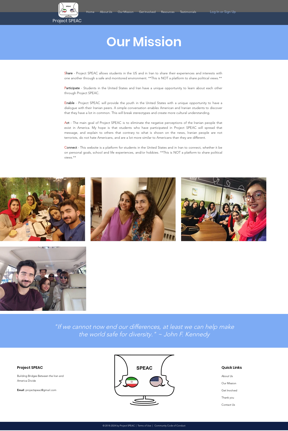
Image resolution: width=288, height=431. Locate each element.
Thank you (228, 397)
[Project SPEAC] (67, 21)
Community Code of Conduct (169, 425)
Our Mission (229, 383)
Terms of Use (144, 425)
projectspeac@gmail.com (41, 390)
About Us (227, 376)
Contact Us (228, 404)
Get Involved (229, 390)
